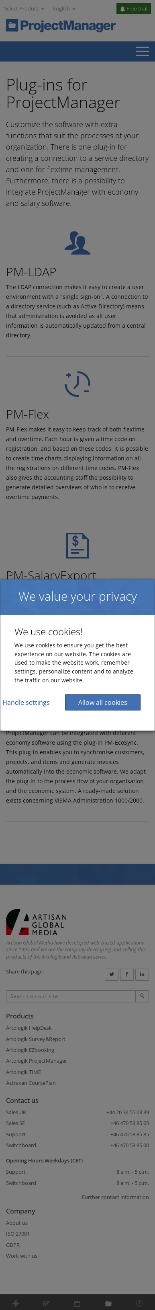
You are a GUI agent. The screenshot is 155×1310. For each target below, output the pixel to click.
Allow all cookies (102, 702)
